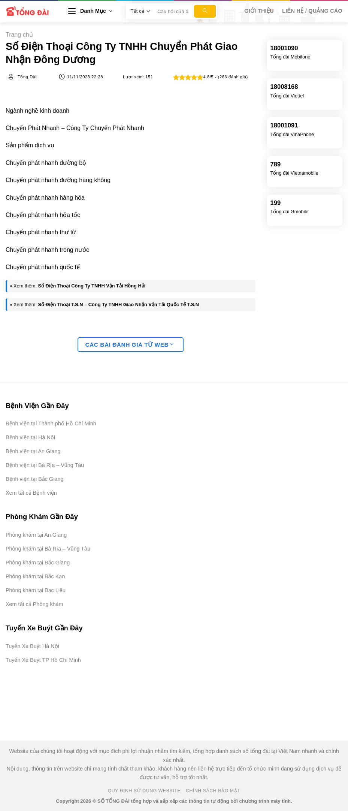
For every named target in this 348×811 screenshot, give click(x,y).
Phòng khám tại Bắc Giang (38, 563)
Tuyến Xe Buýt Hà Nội (32, 646)
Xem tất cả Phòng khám (34, 604)
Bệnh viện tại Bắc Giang (34, 479)
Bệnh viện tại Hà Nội (30, 437)
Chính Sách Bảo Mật (213, 790)
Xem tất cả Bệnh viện (31, 493)
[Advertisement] (310, 698)
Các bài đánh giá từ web (129, 344)
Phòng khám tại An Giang (36, 535)
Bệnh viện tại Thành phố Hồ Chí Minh (51, 423)
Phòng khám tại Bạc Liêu (36, 590)
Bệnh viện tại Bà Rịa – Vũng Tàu (45, 465)
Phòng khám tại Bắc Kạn (35, 576)
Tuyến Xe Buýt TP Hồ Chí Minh (43, 660)
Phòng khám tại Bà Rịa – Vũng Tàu (48, 549)
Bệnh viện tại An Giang (33, 451)
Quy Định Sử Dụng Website (144, 790)
